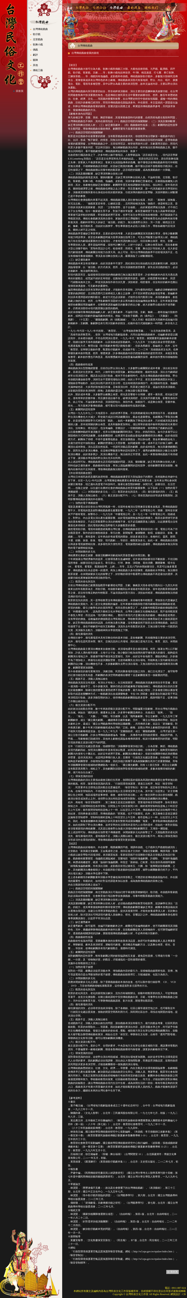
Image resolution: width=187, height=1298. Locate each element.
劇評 (35, 54)
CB (184, 1294)
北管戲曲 (38, 39)
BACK (174, 1271)
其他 (35, 65)
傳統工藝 (38, 70)
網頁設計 (175, 1294)
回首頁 (19, 91)
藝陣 (35, 60)
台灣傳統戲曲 (40, 29)
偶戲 (35, 49)
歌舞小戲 (38, 44)
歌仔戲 (36, 34)
